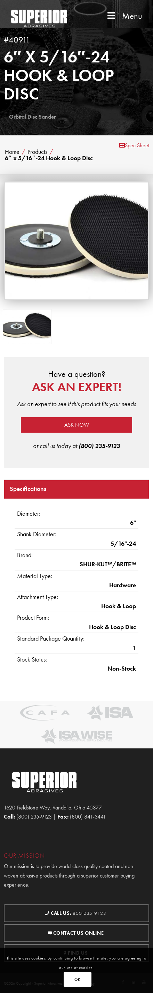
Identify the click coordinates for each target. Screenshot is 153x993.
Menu (124, 16)
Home (12, 152)
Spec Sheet (134, 145)
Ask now (76, 424)
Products (37, 152)
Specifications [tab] (28, 489)
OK (77, 979)
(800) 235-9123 (99, 446)
